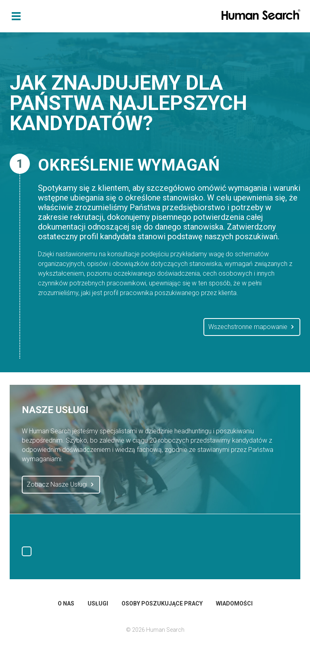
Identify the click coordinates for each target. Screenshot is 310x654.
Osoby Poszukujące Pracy (162, 603)
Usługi (98, 603)
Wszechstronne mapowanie (251, 327)
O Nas (66, 603)
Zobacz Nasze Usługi (61, 485)
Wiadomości (234, 603)
